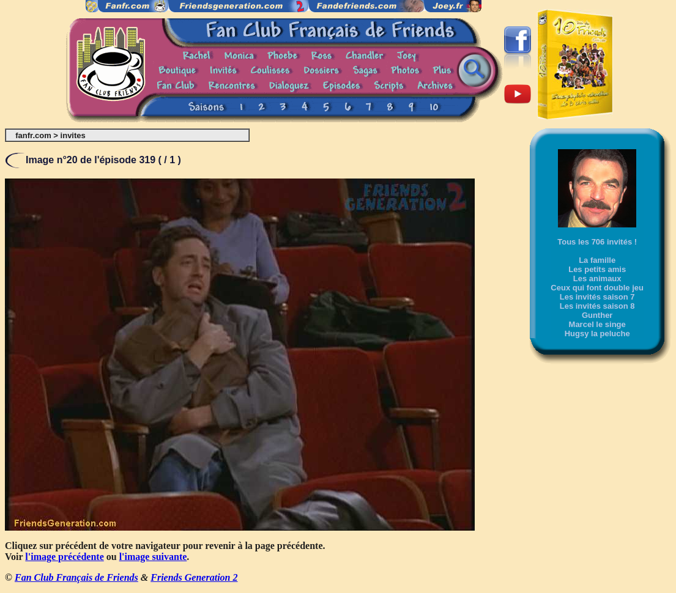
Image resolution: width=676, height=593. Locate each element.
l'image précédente (64, 556)
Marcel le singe (597, 324)
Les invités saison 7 (597, 296)
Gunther (597, 315)
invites (73, 135)
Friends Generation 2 (193, 577)
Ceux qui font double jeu (597, 287)
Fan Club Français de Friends (76, 577)
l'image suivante (153, 556)
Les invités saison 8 (597, 306)
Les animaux (597, 278)
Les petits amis (597, 269)
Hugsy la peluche (597, 333)
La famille (597, 260)
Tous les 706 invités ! (597, 241)
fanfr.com (33, 135)
